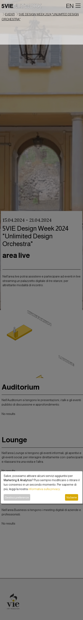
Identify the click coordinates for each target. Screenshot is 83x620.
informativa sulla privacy (44, 489)
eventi (10, 14)
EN (70, 6)
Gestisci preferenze (17, 497)
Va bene (71, 497)
